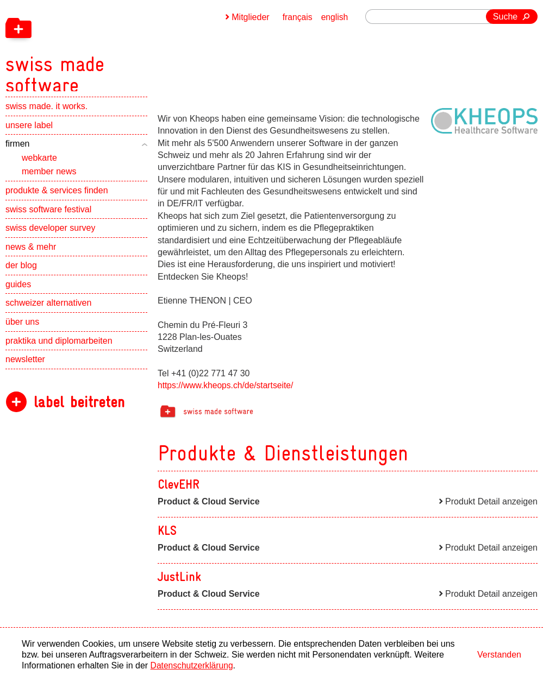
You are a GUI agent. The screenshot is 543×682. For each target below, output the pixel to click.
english (334, 17)
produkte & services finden (56, 196)
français (297, 17)
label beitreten (79, 408)
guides (18, 290)
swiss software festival (48, 215)
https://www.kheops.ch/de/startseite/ (227, 385)
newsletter (25, 365)
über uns (22, 328)
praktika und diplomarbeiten (59, 347)
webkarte (39, 164)
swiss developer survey (50, 234)
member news (49, 177)
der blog (21, 271)
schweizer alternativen (48, 309)
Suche (505, 16)
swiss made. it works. (46, 112)
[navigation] (114, 49)
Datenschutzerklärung (193, 665)
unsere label (29, 131)
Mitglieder (249, 17)
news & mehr (30, 253)
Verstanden (499, 654)
